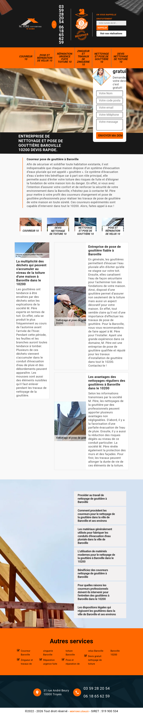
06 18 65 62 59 (61, 34)
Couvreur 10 (25, 58)
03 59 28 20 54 (61, 14)
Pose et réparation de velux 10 (44, 58)
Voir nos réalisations (111, 33)
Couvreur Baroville (25, 653)
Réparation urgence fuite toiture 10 (64, 57)
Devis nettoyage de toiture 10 (121, 57)
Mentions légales (79, 711)
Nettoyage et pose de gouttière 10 (101, 57)
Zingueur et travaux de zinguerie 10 (83, 57)
